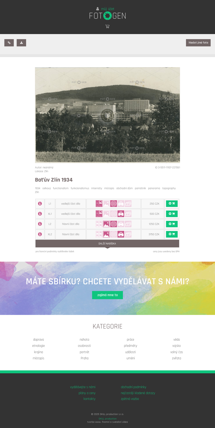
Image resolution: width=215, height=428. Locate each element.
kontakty (90, 399)
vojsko (176, 346)
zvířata (176, 358)
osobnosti (84, 346)
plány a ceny (87, 393)
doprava (38, 339)
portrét (84, 352)
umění (131, 358)
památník (141, 188)
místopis (110, 188)
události (130, 352)
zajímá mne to (107, 295)
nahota (84, 339)
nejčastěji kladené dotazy (138, 393)
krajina (38, 352)
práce (130, 339)
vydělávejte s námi (83, 387)
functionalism (61, 188)
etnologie (38, 346)
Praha (84, 358)
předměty (130, 346)
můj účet (105, 9)
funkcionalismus (81, 188)
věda (176, 339)
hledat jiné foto (198, 43)
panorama (155, 188)
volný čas (176, 352)
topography (169, 188)
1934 (38, 188)
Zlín (37, 192)
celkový (47, 188)
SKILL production (108, 418)
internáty (97, 188)
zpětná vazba (130, 399)
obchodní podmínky (133, 387)
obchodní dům (125, 188)
